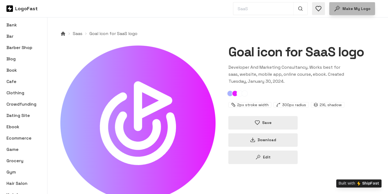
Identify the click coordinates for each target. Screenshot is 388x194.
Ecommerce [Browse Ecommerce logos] (19, 138)
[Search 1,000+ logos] (300, 8)
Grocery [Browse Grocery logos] (14, 161)
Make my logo (352, 8)
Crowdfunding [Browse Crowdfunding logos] (21, 104)
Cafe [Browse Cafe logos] (11, 81)
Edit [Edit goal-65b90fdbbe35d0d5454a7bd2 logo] (263, 157)
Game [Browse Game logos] (12, 149)
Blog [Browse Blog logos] (11, 59)
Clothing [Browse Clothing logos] (15, 93)
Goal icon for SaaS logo (113, 33)
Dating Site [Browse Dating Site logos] (18, 115)
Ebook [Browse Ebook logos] (12, 127)
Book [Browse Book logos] (11, 70)
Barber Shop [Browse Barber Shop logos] (19, 47)
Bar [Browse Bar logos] (9, 36)
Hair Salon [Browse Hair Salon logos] (16, 183)
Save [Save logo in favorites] (263, 122)
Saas (77, 33)
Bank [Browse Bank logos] (11, 25)
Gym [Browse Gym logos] (11, 172)
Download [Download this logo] (263, 140)
